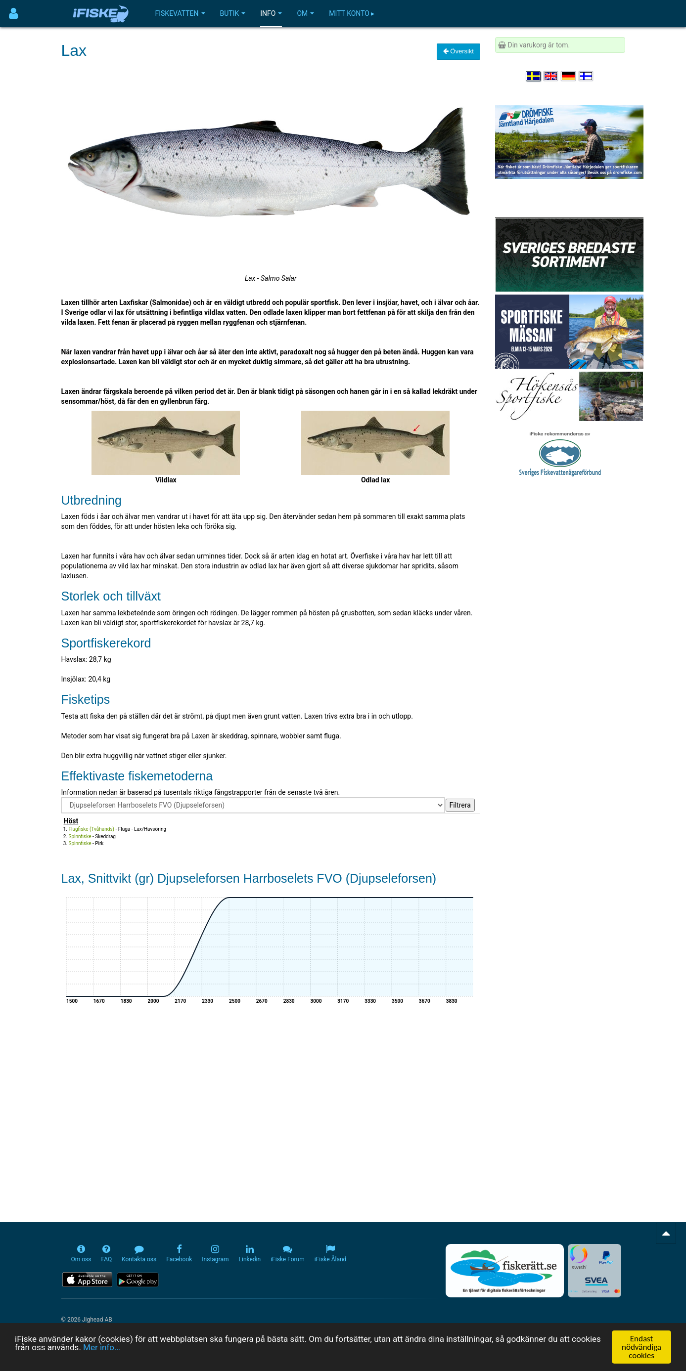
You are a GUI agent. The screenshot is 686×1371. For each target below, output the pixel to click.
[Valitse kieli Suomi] (586, 76)
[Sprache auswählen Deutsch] (569, 76)
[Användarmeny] (13, 13)
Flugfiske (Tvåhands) (92, 829)
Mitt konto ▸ (351, 13)
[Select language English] (551, 76)
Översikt (458, 51)
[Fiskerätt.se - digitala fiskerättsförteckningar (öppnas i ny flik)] (504, 1270)
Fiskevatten (180, 13)
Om (305, 13)
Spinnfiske (80, 836)
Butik (233, 13)
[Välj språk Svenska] (534, 76)
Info (271, 13)
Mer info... (102, 1347)
